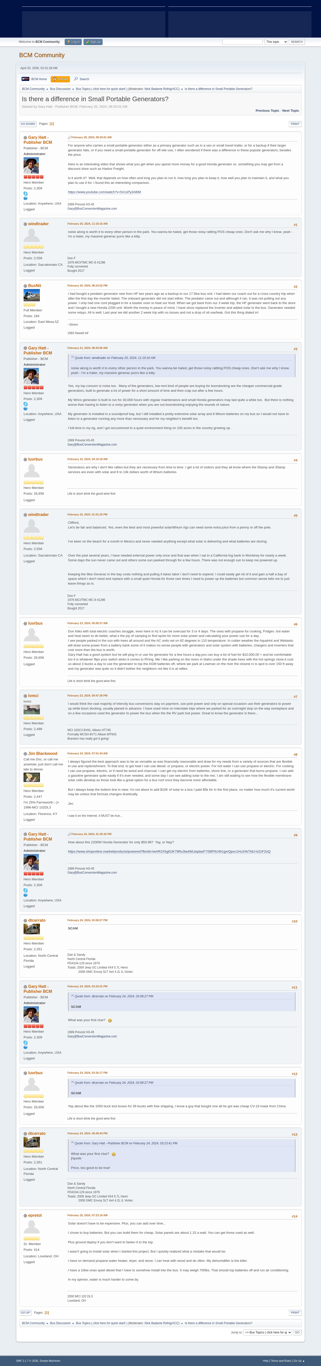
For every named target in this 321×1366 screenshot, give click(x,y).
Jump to (236, 1332)
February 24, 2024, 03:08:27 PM (87, 920)
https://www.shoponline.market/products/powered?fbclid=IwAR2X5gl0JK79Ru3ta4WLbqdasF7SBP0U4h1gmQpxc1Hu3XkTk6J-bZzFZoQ (169, 851)
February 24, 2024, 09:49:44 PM (87, 1133)
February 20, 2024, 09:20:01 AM (91, 137)
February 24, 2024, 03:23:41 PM (87, 986)
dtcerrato (36, 920)
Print (295, 123)
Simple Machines (50, 1360)
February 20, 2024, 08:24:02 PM (87, 285)
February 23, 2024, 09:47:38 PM (87, 695)
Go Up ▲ (299, 1360)
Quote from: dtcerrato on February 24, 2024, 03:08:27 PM (114, 996)
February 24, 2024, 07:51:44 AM (87, 753)
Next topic (290, 110)
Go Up (25, 1312)
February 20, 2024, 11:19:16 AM (87, 223)
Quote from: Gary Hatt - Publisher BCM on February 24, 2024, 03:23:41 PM (126, 1143)
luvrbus (35, 459)
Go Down (28, 123)
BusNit (34, 286)
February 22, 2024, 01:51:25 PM (87, 514)
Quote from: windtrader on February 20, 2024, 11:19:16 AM (115, 358)
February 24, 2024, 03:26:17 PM (87, 1072)
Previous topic (267, 110)
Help (266, 1360)
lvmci (33, 696)
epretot (35, 1215)
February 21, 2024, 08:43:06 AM (87, 347)
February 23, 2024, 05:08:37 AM (87, 623)
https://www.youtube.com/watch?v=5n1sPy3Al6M (104, 192)
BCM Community (41, 55)
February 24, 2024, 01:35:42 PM (91, 834)
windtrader (38, 224)
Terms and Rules (281, 1360)
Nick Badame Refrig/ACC (162, 89)
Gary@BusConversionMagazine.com (92, 208)
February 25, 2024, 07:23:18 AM (87, 1215)
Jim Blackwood (42, 753)
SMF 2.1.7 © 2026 (27, 1360)
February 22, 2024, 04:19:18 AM (87, 459)
